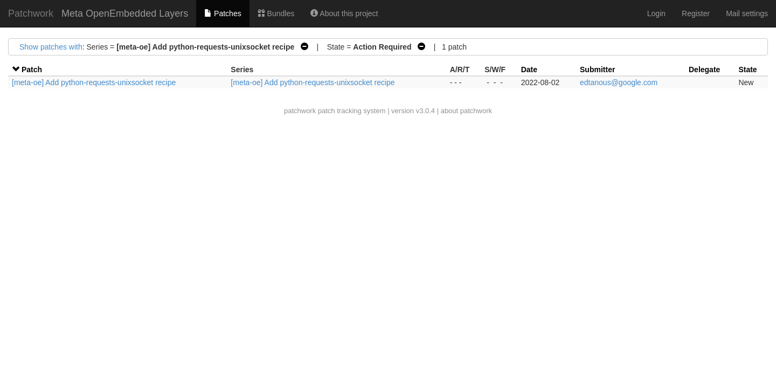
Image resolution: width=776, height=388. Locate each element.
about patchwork (466, 111)
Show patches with (50, 47)
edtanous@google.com (618, 82)
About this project (344, 13)
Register (696, 13)
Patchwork (30, 13)
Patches (222, 13)
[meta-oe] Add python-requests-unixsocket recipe (94, 82)
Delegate (704, 69)
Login (656, 13)
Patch (32, 69)
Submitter (597, 69)
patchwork (300, 111)
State (747, 69)
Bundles (276, 13)
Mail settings (747, 13)
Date (529, 69)
